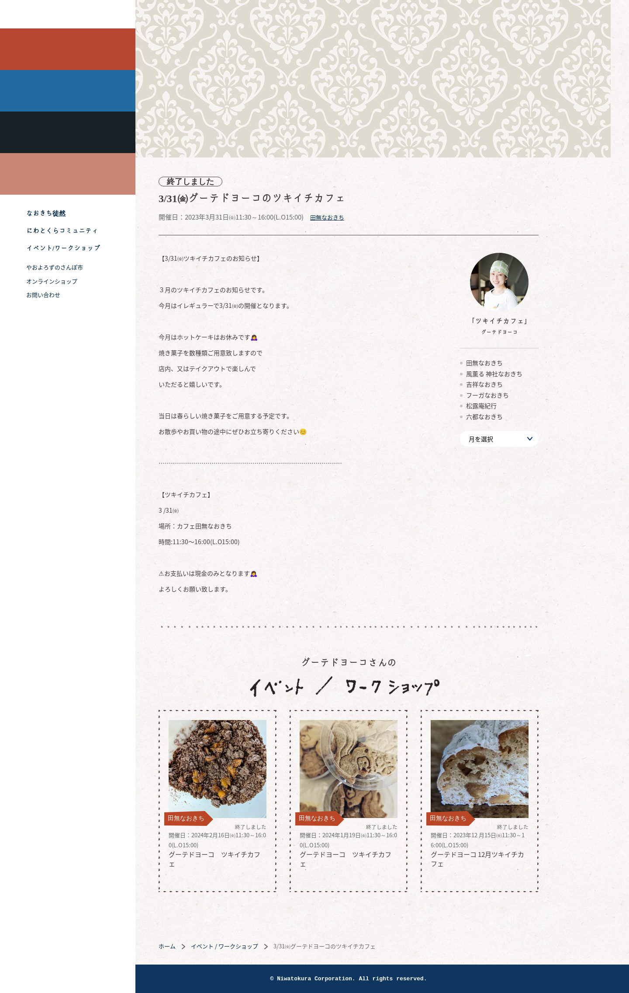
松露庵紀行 (515, 405)
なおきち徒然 (46, 213)
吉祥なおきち (67, 132)
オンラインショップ (51, 281)
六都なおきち (518, 416)
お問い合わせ (43, 294)
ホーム (200, 946)
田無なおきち (67, 49)
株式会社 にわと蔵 (67, 14)
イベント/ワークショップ (63, 248)
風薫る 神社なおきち (67, 91)
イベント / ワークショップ (258, 946)
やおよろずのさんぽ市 (54, 267)
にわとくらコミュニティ (62, 230)
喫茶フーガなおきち (67, 174)
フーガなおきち (521, 395)
